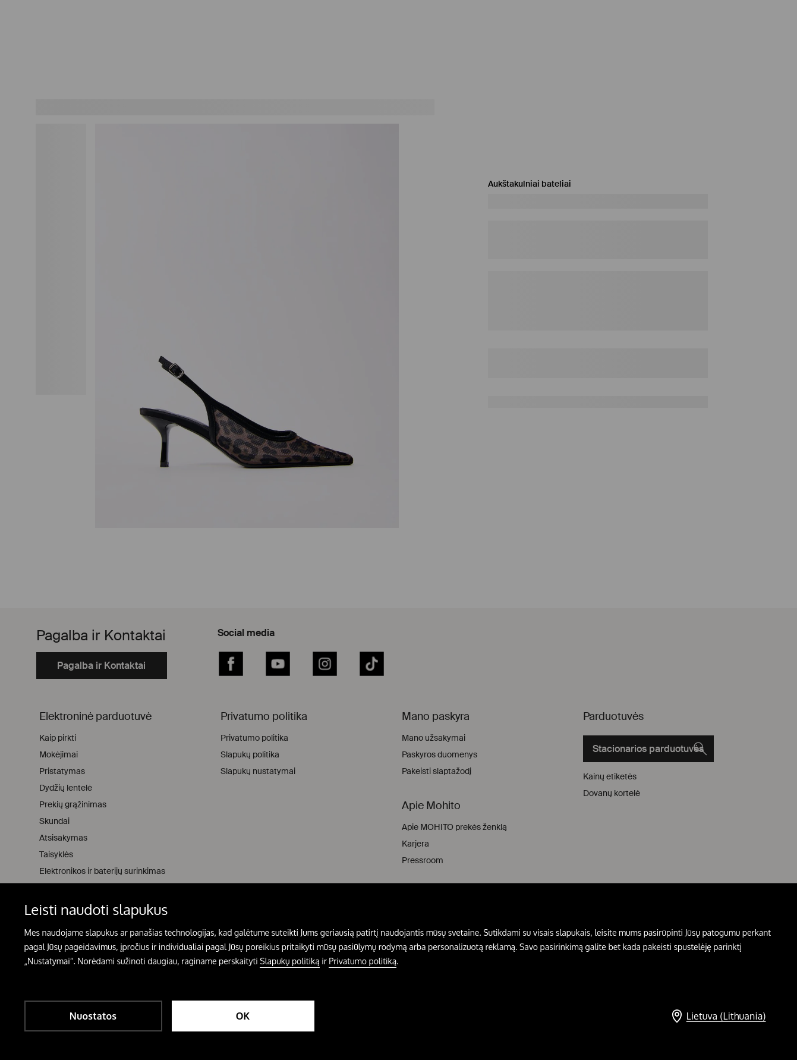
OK (243, 1016)
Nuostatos (93, 1016)
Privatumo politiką (362, 961)
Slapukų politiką (289, 961)
